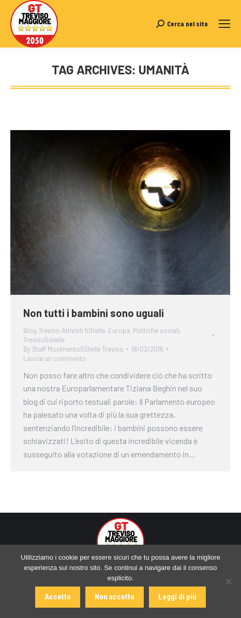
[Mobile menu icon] (224, 24)
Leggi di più (177, 596)
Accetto (57, 596)
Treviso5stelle (44, 340)
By (73, 349)
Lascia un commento (54, 358)
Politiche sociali (156, 330)
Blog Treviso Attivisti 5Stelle (64, 330)
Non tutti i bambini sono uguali (93, 313)
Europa (119, 330)
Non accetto (114, 596)
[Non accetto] (228, 581)
